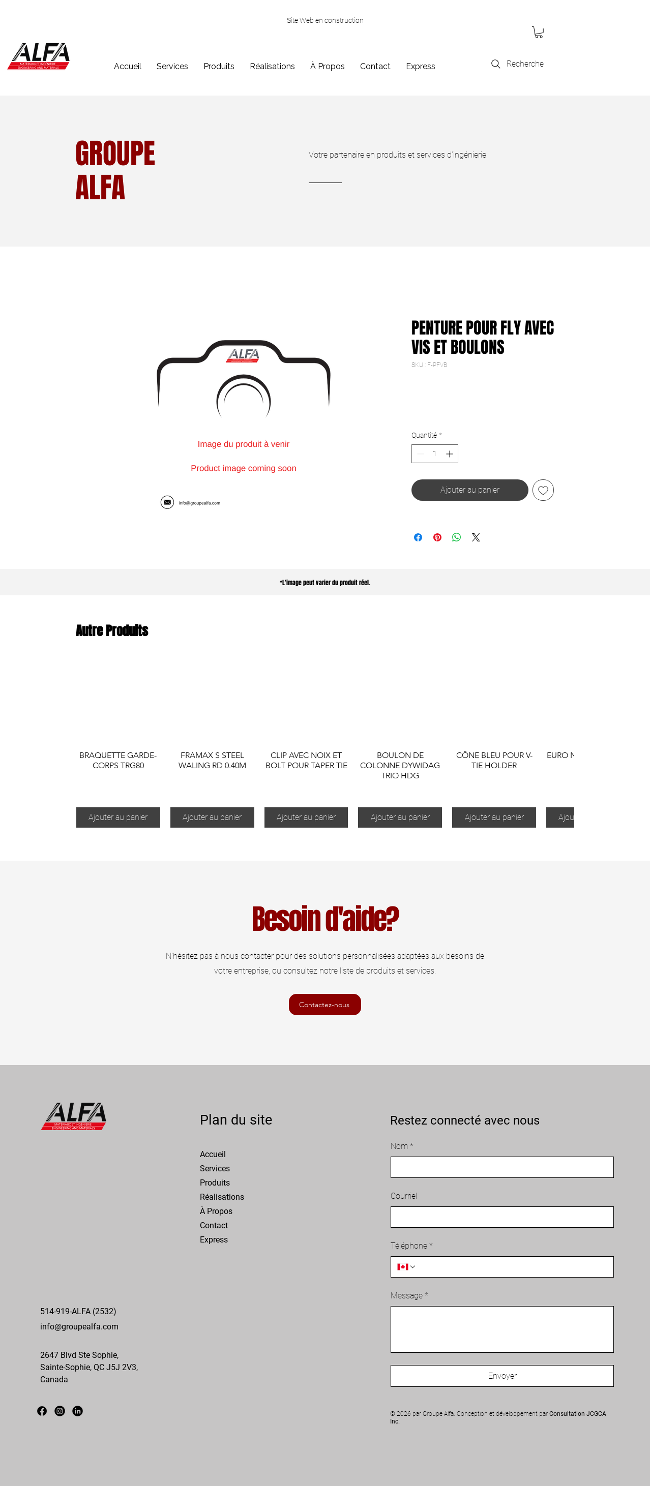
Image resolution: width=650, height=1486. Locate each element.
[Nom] (499, 1167)
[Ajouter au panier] (118, 817)
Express (214, 1240)
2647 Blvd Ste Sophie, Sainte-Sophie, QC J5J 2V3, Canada (89, 1367)
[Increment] (450, 454)
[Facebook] (42, 1411)
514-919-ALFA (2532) (78, 1311)
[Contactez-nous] (325, 1004)
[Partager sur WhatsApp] (457, 537)
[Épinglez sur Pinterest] (437, 537)
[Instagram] (59, 1411)
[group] (325, 743)
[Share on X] (476, 537)
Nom (402, 1146)
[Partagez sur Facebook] (418, 537)
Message (409, 1296)
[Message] (502, 1329)
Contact (214, 1225)
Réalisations (222, 1197)
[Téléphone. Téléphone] (512, 1267)
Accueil (213, 1154)
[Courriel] (499, 1217)
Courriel (404, 1196)
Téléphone (412, 1246)
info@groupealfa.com (79, 1326)
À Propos (216, 1211)
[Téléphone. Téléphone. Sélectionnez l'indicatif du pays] (407, 1267)
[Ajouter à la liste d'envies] (543, 490)
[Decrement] (419, 454)
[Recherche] (516, 64)
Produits (215, 1183)
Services (215, 1168)
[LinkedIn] (77, 1411)
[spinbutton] (435, 454)
